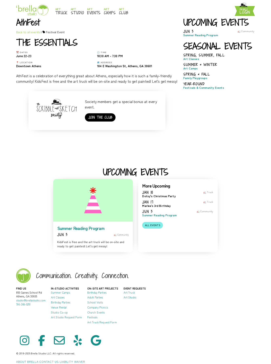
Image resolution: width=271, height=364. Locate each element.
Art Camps (190, 68)
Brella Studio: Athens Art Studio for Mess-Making (32, 10)
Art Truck (129, 292)
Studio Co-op (59, 312)
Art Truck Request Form (102, 322)
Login (245, 11)
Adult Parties (95, 297)
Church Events (96, 312)
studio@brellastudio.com (31, 300)
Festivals (92, 317)
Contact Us (48, 362)
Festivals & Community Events (203, 87)
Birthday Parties (60, 302)
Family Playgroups (195, 78)
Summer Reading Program (200, 35)
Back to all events (28, 32)
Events (94, 11)
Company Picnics (97, 307)
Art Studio (130, 297)
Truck (61, 11)
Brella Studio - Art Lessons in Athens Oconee (23, 275)
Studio (77, 11)
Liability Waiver (72, 362)
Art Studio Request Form (66, 317)
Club (123, 11)
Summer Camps (60, 292)
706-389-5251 (23, 304)
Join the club (100, 117)
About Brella (27, 362)
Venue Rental (59, 307)
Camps (110, 11)
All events (152, 225)
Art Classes (191, 59)
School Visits (95, 302)
